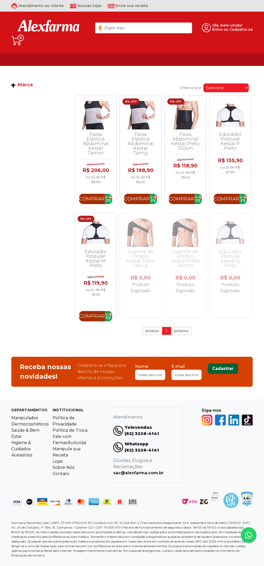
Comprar (92, 199)
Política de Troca (70, 430)
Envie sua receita (128, 5)
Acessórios (21, 455)
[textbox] (143, 27)
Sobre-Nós (63, 467)
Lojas (58, 461)
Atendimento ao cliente (37, 5)
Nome (141, 366)
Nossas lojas (86, 5)
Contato (61, 473)
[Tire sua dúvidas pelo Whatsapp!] (248, 535)
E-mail (178, 366)
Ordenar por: (190, 87)
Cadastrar (223, 368)
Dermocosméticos (29, 424)
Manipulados (24, 417)
